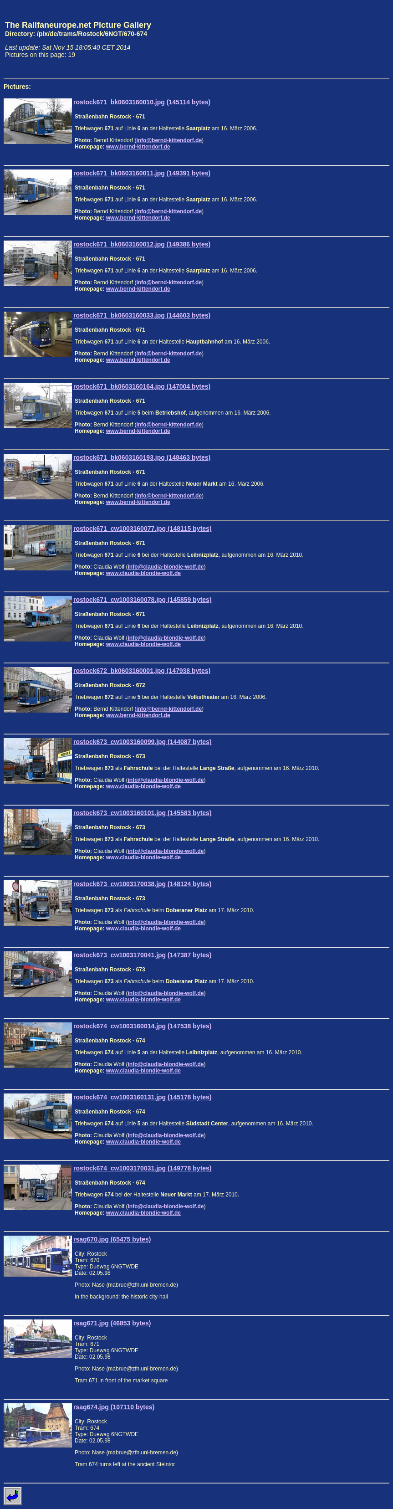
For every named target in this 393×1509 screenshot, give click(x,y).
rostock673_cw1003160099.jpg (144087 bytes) (142, 741)
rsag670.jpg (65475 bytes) (112, 1239)
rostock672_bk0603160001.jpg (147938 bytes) (141, 670)
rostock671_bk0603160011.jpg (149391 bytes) (141, 173)
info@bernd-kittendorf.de (169, 140)
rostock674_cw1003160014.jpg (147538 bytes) (142, 1026)
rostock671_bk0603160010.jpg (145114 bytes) (141, 102)
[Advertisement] (347, 39)
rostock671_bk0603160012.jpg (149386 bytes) (141, 244)
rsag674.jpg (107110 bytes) (113, 1407)
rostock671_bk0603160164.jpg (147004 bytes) (141, 386)
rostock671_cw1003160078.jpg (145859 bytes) (142, 599)
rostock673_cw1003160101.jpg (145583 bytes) (142, 812)
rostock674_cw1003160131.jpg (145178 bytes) (142, 1097)
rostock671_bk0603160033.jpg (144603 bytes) (141, 315)
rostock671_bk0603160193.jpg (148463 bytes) (141, 457)
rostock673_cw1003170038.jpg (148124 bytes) (142, 884)
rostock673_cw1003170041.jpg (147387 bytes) (142, 955)
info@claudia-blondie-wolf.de (166, 567)
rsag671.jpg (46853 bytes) (112, 1323)
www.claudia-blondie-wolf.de (143, 573)
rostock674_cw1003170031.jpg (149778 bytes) (142, 1168)
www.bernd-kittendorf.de (138, 147)
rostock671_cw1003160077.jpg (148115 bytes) (142, 528)
